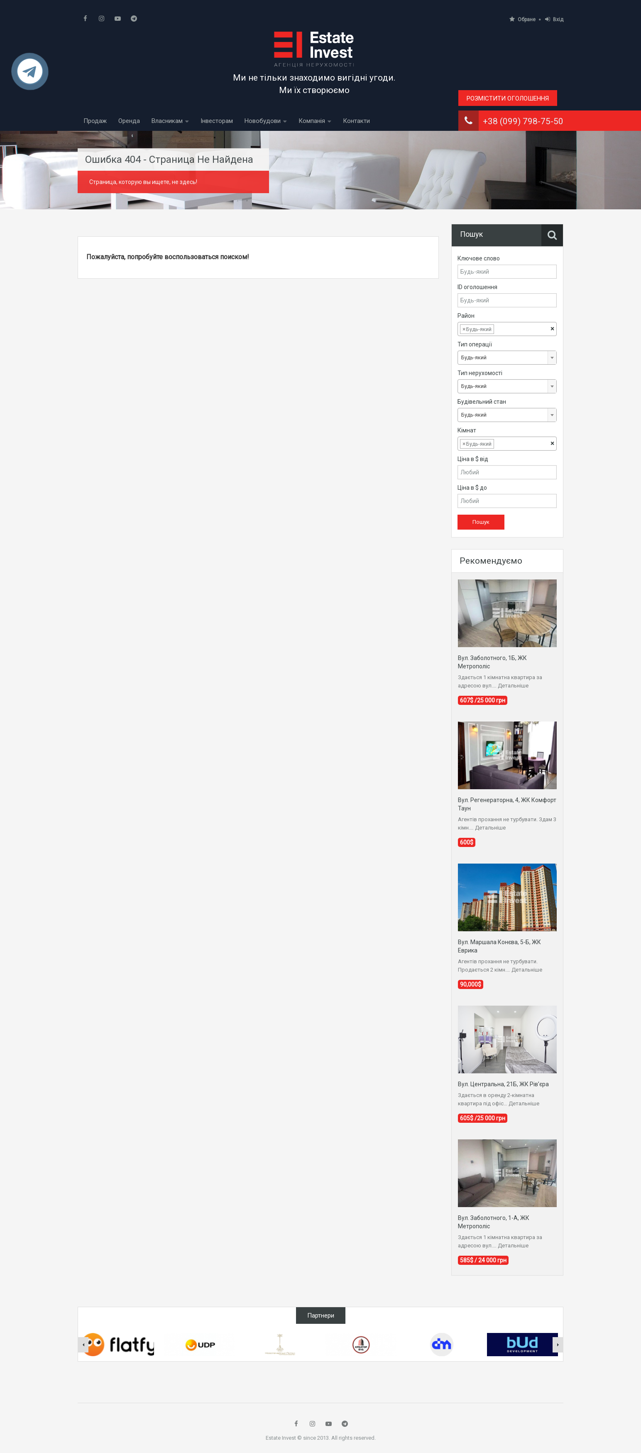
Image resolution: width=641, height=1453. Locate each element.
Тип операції (475, 344)
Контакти (356, 121)
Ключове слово (479, 258)
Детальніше (513, 685)
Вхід (554, 19)
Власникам (167, 121)
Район (466, 315)
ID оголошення (477, 287)
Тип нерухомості (480, 373)
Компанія (311, 121)
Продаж (95, 121)
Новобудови (263, 121)
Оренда (129, 121)
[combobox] (507, 329)
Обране (522, 19)
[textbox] (502, 329)
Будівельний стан (482, 401)
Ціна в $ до (472, 487)
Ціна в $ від (473, 459)
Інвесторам (217, 121)
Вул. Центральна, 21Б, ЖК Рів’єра (503, 1084)
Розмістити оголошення (508, 98)
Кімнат (467, 430)
